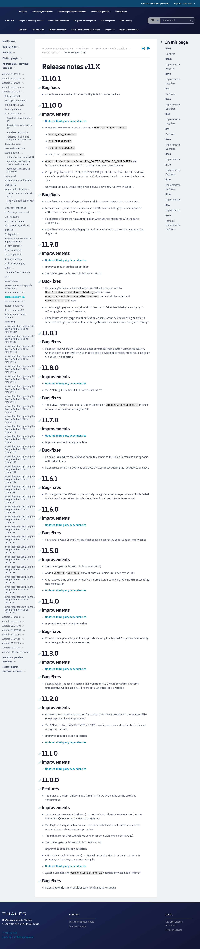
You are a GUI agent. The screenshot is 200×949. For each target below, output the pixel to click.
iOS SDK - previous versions (13, 657)
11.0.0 (168, 215)
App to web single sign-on (18, 224)
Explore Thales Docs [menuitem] (183, 3)
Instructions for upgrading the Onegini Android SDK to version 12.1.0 (20, 327)
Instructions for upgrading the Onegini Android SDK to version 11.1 (20, 438)
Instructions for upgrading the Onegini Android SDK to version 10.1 (20, 468)
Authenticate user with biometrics (18, 169)
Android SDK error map (18, 270)
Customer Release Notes (81, 921)
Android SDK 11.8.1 (13, 637)
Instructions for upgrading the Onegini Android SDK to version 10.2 (20, 458)
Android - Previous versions (16, 650)
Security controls (13, 257)
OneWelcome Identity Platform (155, 3)
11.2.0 (168, 194)
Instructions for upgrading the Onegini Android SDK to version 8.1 (20, 598)
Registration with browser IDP (20, 118)
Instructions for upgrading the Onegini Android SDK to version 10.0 (20, 478)
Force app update (13, 253)
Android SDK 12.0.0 (13, 620)
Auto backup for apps (15, 219)
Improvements (173, 64)
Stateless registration (18, 131)
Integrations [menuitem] (109, 30)
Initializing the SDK (14, 103)
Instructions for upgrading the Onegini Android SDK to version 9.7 (20, 498)
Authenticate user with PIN (20, 155)
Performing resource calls (18, 211)
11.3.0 (168, 179)
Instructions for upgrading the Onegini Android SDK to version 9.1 (20, 558)
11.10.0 (168, 59)
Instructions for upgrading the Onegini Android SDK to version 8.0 (20, 608)
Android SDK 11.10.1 (13, 624)
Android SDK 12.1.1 (12, 90)
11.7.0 (167, 114)
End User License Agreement (174, 923)
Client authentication (15, 206)
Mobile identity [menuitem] (126, 20)
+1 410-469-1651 (10, 932)
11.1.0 (167, 205)
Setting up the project (16, 99)
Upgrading (10, 320)
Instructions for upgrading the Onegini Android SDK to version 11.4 (20, 408)
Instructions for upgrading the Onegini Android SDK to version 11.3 (20, 418)
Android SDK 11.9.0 (13, 633)
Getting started (12, 94)
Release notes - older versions (15, 314)
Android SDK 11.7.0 (13, 646)
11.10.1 (168, 48)
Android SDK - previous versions (14, 64)
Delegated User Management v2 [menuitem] (31, 20)
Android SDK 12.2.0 (13, 85)
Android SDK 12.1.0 (13, 615)
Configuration (11, 232)
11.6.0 (168, 139)
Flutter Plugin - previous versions (14, 667)
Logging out (10, 174)
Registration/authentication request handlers (19, 238)
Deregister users (13, 142)
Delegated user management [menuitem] (85, 20)
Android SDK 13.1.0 (13, 72)
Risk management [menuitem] (108, 20)
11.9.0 (168, 74)
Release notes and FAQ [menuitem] (57, 30)
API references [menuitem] (38, 30)
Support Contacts (78, 926)
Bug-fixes (170, 83)
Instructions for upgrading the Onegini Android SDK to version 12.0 (20, 337)
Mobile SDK (9, 41)
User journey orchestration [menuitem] (42, 11)
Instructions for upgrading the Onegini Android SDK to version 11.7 (20, 377)
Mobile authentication (18, 187)
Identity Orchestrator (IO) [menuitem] (129, 30)
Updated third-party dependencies (65, 121)
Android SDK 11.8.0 (13, 641)
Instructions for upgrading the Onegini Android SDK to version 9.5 (20, 518)
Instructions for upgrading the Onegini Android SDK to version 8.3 (20, 578)
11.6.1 (167, 128)
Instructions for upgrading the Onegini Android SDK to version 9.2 (20, 548)
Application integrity (15, 262)
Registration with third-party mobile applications (20, 137)
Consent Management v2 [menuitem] (100, 11)
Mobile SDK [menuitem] (23, 30)
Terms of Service (173, 929)
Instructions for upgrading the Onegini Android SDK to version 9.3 (20, 538)
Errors (9, 266)
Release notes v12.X (15, 291)
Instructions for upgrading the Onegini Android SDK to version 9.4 (20, 528)
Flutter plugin (12, 57)
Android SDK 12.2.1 (13, 81)
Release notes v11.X (15, 295)
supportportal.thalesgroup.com (17, 937)
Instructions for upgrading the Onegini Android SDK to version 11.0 (20, 448)
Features (170, 221)
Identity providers (13, 244)
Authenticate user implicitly (19, 179)
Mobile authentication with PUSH (20, 193)
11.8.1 (167, 88)
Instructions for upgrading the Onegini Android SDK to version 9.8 (20, 488)
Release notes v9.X (14, 304)
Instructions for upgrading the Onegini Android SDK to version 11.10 (20, 347)
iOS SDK (8, 51)
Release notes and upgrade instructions (18, 285)
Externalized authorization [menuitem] (58, 20)
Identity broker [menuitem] (121, 11)
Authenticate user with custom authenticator (18, 161)
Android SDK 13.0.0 (13, 77)
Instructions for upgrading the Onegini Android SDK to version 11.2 (20, 428)
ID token (9, 228)
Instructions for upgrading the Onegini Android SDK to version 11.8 (20, 367)
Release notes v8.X (14, 308)
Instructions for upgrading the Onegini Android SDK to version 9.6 (20, 508)
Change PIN (10, 183)
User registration (13, 107)
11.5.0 (168, 154)
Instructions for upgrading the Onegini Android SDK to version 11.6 (20, 387)
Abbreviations (11, 279)
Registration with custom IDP (19, 125)
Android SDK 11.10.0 (13, 628)
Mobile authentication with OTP (20, 201)
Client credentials (13, 248)
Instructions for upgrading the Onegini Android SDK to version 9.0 (20, 568)
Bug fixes (170, 53)
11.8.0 (168, 99)
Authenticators (14, 151)
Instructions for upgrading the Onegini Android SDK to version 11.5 (20, 397)
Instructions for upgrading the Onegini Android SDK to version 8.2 (20, 588)
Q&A (7, 275)
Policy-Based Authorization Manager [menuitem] (85, 30)
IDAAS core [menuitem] (23, 11)
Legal (169, 914)
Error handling (12, 215)
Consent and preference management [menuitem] (72, 11)
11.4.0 (168, 164)
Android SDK (11, 46)
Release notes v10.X (15, 300)
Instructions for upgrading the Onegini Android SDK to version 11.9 (20, 357)
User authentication (15, 147)
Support (74, 914)
